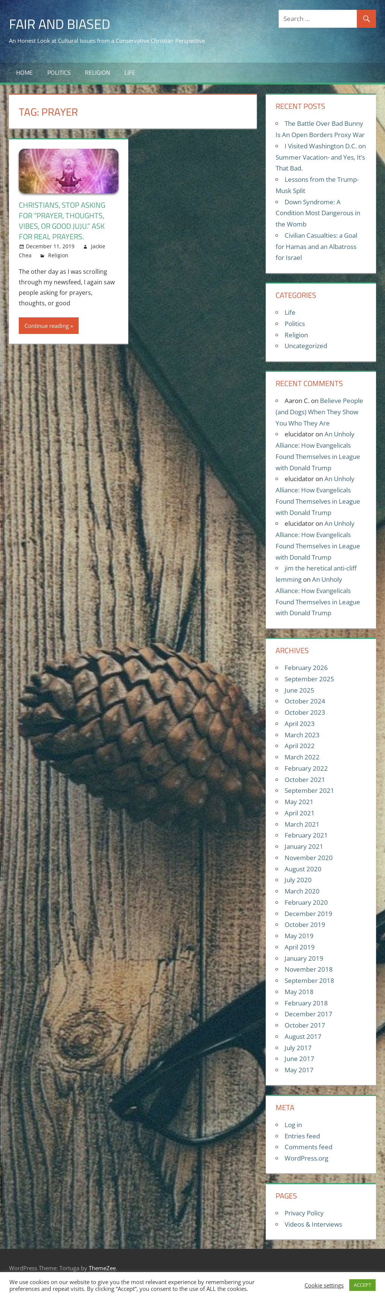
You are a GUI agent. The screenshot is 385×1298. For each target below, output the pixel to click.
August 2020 (303, 869)
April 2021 (300, 813)
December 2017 (308, 1014)
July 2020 (298, 879)
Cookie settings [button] (324, 1285)
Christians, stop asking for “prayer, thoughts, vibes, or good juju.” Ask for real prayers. (62, 220)
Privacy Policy (304, 1213)
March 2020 (302, 891)
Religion (97, 72)
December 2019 (308, 913)
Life (129, 72)
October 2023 (305, 712)
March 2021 (302, 824)
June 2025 (299, 690)
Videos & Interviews (313, 1224)
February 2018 (306, 1003)
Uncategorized (306, 345)
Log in (293, 1124)
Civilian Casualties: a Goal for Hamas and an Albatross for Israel (316, 246)
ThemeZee (102, 1268)
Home (24, 72)
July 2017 (298, 1047)
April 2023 (300, 723)
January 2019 (304, 958)
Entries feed (302, 1136)
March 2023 (302, 735)
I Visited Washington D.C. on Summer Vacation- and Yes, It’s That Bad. (321, 157)
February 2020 (306, 902)
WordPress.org (306, 1158)
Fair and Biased (59, 24)
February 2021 (306, 835)
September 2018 (309, 980)
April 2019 (300, 947)
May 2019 (299, 935)
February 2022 (306, 768)
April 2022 (300, 745)
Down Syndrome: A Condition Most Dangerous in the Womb (318, 213)
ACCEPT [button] (362, 1284)
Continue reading (46, 325)
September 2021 (309, 790)
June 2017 (299, 1058)
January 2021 (304, 846)
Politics (59, 72)
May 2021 (299, 801)
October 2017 (305, 1025)
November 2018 (309, 969)
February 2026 (306, 667)
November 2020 (309, 857)
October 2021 (305, 779)
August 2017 (303, 1036)
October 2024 (305, 701)
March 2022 (302, 757)
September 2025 (309, 679)
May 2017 (299, 1070)
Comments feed (308, 1147)
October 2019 (305, 924)
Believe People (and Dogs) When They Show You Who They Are (319, 411)
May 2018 (299, 991)
